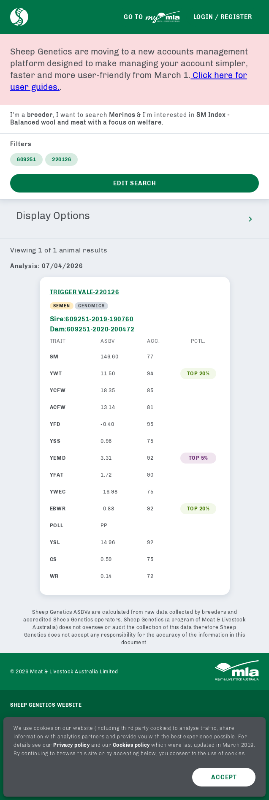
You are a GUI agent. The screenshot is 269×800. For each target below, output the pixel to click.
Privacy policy (71, 745)
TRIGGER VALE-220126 (85, 292)
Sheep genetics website (46, 705)
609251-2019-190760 (99, 319)
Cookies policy (131, 745)
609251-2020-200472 (101, 329)
